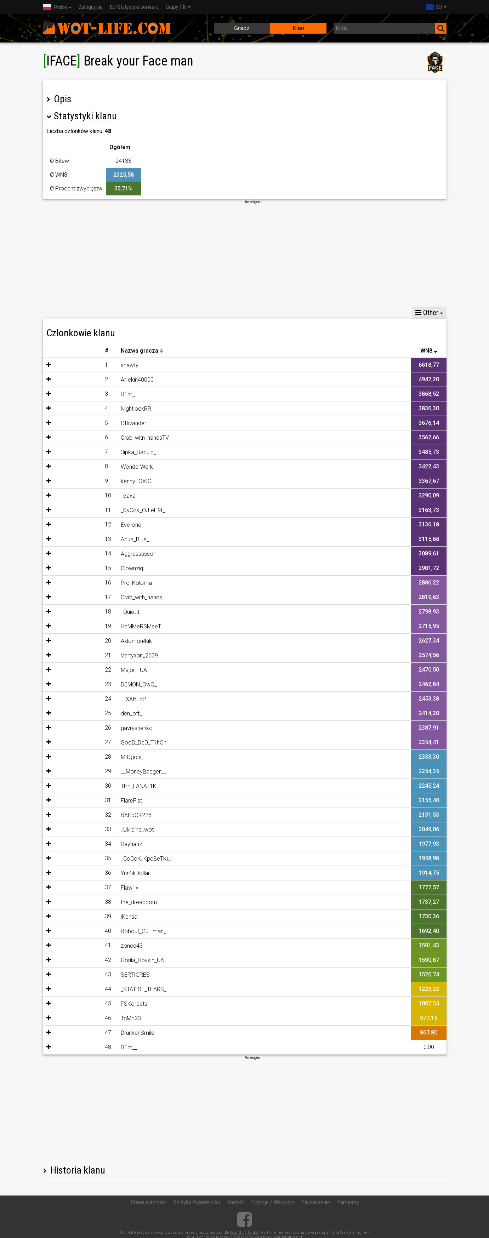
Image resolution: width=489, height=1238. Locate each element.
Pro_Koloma (95, 583)
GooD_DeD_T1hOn (102, 742)
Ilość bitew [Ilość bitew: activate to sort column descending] (376, 350)
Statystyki (59, 312)
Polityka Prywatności (196, 1202)
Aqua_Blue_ (94, 539)
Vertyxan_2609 (98, 655)
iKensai (88, 916)
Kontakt (235, 1202)
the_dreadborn (98, 902)
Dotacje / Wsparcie (272, 1202)
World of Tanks (244, 1232)
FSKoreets (93, 1003)
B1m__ (88, 1047)
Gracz (242, 28)
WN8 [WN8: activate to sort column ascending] (273, 350)
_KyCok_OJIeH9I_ (102, 510)
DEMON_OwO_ (98, 684)
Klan (298, 28)
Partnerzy (348, 1202)
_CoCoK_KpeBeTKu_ (105, 858)
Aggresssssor (97, 553)
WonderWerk (96, 466)
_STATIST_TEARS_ (102, 989)
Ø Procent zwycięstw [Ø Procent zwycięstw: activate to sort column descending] (323, 350)
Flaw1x (88, 887)
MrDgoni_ (91, 757)
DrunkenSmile (96, 1032)
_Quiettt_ (90, 612)
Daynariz (90, 844)
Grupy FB (176, 7)
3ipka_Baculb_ (97, 452)
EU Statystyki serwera (134, 7)
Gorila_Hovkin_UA (101, 960)
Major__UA (93, 670)
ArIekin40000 (96, 379)
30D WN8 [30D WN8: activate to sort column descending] (196, 350)
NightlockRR (95, 408)
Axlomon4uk (95, 641)
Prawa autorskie (148, 1202)
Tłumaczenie (315, 1202)
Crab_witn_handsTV (104, 437)
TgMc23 (90, 1018)
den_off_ (90, 713)
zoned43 (91, 945)
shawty (88, 365)
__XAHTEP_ (94, 699)
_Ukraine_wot (96, 829)
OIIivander (92, 423)
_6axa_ (88, 495)
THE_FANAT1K (97, 786)
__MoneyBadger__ (102, 771)
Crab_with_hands (100, 597)
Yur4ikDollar (94, 873)
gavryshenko (96, 728)
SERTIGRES (94, 974)
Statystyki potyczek (110, 312)
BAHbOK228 (95, 815)
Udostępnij (161, 312)
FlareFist (90, 800)
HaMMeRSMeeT (100, 626)
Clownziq (91, 568)
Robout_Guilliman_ (102, 931)
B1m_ (87, 394)
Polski (55, 7)
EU (434, 7)
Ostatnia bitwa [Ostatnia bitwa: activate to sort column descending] (420, 350)
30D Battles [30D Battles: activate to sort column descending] (234, 350)
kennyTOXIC (95, 481)
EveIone (90, 524)
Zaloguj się (91, 7)
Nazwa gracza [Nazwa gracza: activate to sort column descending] (98, 350)
